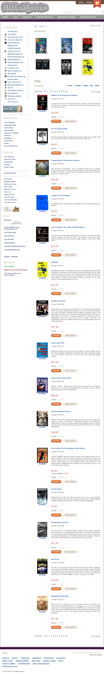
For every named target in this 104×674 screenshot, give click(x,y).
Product (85, 85)
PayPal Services (49, 658)
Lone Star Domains (10, 200)
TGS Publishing (9, 122)
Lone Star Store (9, 197)
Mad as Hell (8, 187)
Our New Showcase (45, 17)
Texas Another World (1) (14, 90)
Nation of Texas (9, 194)
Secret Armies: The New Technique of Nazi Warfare (68, 448)
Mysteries (41, 26)
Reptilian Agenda (9, 181)
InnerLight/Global (10, 125)
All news (7, 256)
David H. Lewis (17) (12, 51)
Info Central (8, 179)
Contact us (5, 658)
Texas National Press (11, 146)
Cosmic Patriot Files (57, 343)
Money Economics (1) (13, 71)
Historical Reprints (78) (14, 62)
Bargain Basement (10, 173)
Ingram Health (9, 130)
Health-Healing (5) (12, 60)
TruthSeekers (8, 141)
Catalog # (79, 85)
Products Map (8, 167)
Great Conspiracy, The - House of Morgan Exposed (67, 227)
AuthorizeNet (36, 658)
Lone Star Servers (10, 202)
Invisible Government (58, 301)
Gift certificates (9, 157)
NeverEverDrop (56, 489)
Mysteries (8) (10, 74)
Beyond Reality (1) (12, 43)
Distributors (8, 138)
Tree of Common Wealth (59, 129)
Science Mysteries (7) (13, 82)
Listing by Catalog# (49, 661)
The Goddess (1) (11, 93)
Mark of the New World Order (61, 378)
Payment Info (25, 658)
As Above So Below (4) (13, 40)
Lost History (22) (12, 68)
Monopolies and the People (60, 596)
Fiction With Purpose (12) (16, 57)
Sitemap (7, 164)
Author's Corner (7, 661)
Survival (9, 88)
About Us (15, 658)
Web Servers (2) (13, 102)
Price (91, 85)
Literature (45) (12, 65)
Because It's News (10, 189)
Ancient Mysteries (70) (13, 37)
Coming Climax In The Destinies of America (65, 160)
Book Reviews (61, 658)
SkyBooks (7, 135)
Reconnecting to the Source (60, 522)
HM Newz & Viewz (10, 184)
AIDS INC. (54, 262)
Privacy (60, 661)
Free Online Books (24, 663)
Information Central (66, 17)
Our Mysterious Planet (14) (15, 76)
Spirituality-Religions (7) (14, 85)
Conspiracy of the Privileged (60, 195)
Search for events (9, 159)
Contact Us (27, 17)
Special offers (8, 162)
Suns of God (55, 559)
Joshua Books (8, 128)
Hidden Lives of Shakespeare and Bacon (64, 95)
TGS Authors (10, 34)
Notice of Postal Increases (41, 663)
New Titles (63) (12, 31)
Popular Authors (13, 79)
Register (89, 2)
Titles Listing (36, 661)
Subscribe (14, 256)
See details (42, 111)
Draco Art (7, 192)
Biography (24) (12, 45)
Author (6, 143)
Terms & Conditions (8, 663)
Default (97, 85)
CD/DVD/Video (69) (14, 48)
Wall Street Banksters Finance (61, 411)
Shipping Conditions (22, 661)
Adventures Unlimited (11, 133)
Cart (15, 17)
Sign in (81, 2)
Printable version (94, 25)
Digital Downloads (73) (15, 54)
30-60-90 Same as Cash (9, 666)
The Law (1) (10, 99)
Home (5, 17)
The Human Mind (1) (13, 96)
